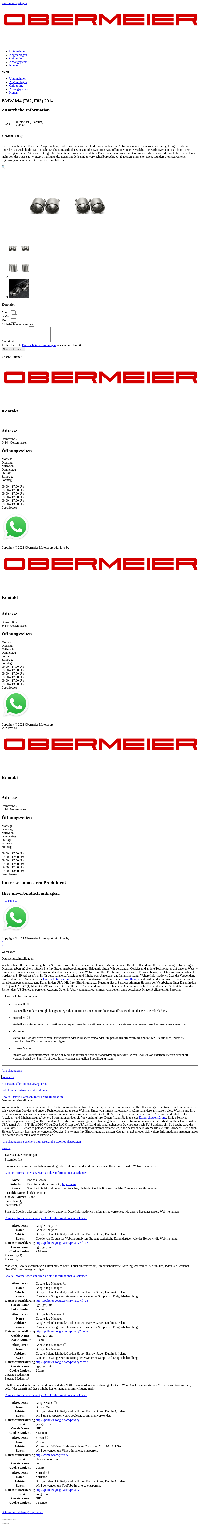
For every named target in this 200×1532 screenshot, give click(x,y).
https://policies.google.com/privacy (57, 1422)
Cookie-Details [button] (11, 1099)
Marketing (20, 1034)
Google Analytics (46, 1232)
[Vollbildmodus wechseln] (10, 1522)
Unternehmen (17, 51)
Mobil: (6, 320)
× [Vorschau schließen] (2, 944)
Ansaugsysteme (19, 62)
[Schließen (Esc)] (3, 1522)
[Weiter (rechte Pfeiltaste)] (7, 1526)
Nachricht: (9, 344)
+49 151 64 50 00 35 (14, 422)
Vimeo (40, 1445)
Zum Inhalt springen (14, 3)
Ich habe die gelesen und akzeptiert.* (46, 348)
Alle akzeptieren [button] (12, 1073)
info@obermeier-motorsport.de (21, 425)
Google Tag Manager (49, 1290)
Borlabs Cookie (37, 1182)
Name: (6, 312)
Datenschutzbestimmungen (39, 348)
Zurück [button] (6, 1151)
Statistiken (21, 1020)
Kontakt (14, 65)
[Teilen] (7, 1522)
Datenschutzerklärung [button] (35, 1099)
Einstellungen (131, 982)
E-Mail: (7, 316)
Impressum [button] (56, 1099)
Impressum (8, 547)
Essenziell (20, 1007)
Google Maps (44, 1410)
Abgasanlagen (18, 55)
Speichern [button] (8, 1080)
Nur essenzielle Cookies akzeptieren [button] (24, 1086)
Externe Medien (24, 1051)
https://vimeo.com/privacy (52, 1457)
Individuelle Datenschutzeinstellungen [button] (25, 1093)
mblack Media (79, 550)
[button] (100, 72)
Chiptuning (16, 58)
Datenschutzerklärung (56, 982)
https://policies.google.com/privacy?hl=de (62, 1245)
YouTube (41, 1480)
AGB (40, 547)
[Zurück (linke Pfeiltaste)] (3, 1526)
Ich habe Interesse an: (15, 324)
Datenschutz (26, 547)
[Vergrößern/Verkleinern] (14, 1522)
